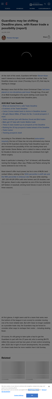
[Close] (49, 386)
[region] (26, 391)
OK (32, 395)
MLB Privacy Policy (33, 390)
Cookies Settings (18, 395)
